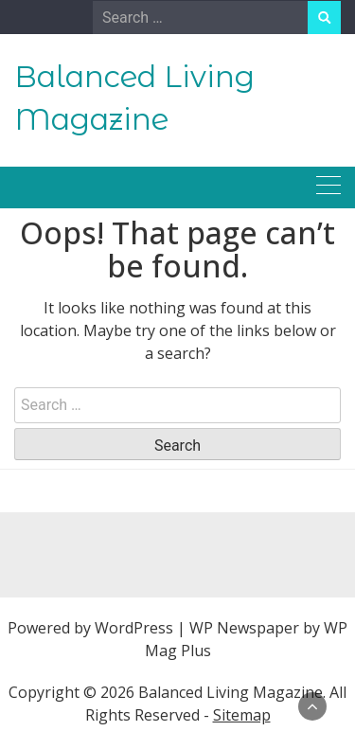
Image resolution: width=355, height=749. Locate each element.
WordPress (134, 627)
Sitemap (242, 714)
